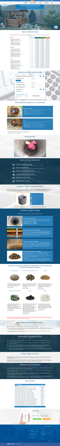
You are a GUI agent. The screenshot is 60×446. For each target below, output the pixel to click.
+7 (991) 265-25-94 (46, 0)
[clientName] (47, 429)
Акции (32, 0)
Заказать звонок (38, 0)
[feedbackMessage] (47, 436)
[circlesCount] (42, 76)
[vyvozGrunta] (42, 89)
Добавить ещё (18, 80)
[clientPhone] (47, 432)
